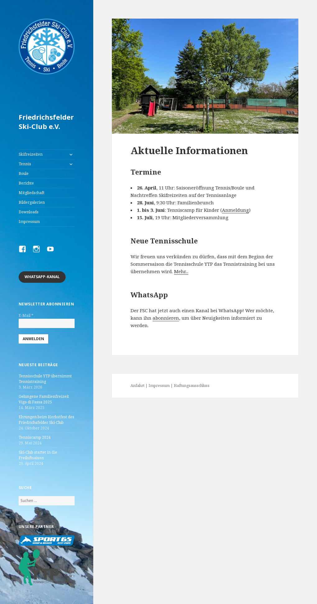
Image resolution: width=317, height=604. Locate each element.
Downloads (29, 212)
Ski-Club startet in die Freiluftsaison (38, 455)
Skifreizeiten (31, 154)
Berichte (26, 183)
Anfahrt (138, 385)
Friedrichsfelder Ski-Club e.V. (46, 121)
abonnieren (166, 318)
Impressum (29, 221)
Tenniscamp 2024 (35, 437)
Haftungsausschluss (191, 385)
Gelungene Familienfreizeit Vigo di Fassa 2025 (44, 399)
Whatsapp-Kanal (42, 276)
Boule (24, 173)
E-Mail (26, 315)
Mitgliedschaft (31, 192)
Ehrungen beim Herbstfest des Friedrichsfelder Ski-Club (46, 419)
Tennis (25, 164)
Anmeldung (235, 210)
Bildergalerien (32, 202)
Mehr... (181, 271)
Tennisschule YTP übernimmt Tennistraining (45, 378)
